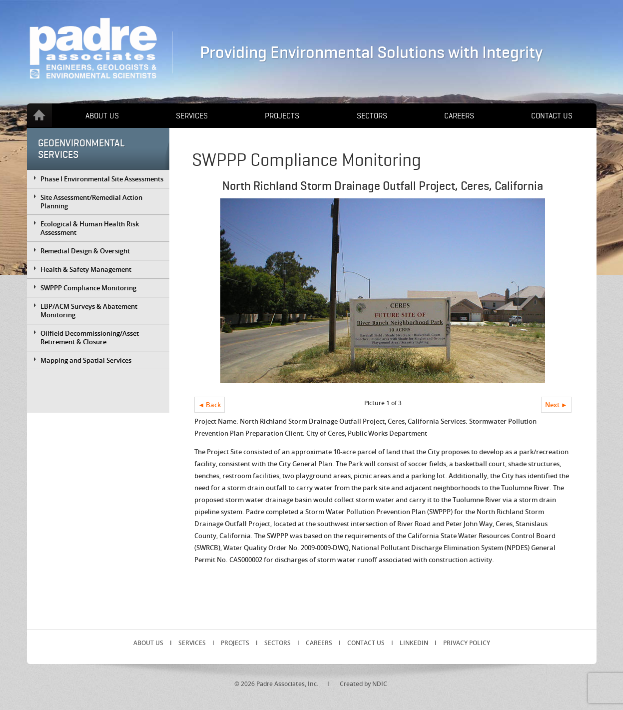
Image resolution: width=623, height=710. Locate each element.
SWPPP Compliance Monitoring (88, 287)
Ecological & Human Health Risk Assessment (89, 228)
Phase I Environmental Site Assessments (101, 178)
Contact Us (552, 115)
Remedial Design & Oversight (85, 250)
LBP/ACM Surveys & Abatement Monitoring (88, 310)
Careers (459, 115)
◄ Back (209, 404)
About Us (102, 115)
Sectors (372, 115)
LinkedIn (414, 643)
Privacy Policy (466, 643)
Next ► (556, 404)
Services (192, 115)
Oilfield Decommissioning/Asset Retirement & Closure (89, 337)
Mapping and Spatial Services (85, 360)
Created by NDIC (363, 684)
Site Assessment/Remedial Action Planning (91, 201)
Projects (282, 115)
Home (39, 115)
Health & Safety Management (85, 269)
